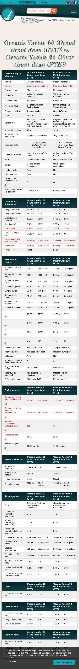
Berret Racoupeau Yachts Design (35, 106)
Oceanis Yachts (34, 111)
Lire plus (12, 662)
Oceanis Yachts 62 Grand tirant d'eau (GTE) (36, 75)
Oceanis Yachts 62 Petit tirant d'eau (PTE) (62, 75)
